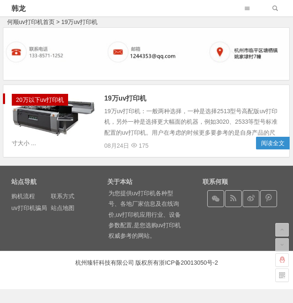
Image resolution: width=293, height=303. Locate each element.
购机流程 (23, 196)
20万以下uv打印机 (40, 99)
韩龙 (18, 9)
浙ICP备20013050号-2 (188, 262)
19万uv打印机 (79, 22)
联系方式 (62, 196)
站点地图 (62, 208)
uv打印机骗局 (29, 208)
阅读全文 (273, 143)
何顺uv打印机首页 (31, 22)
